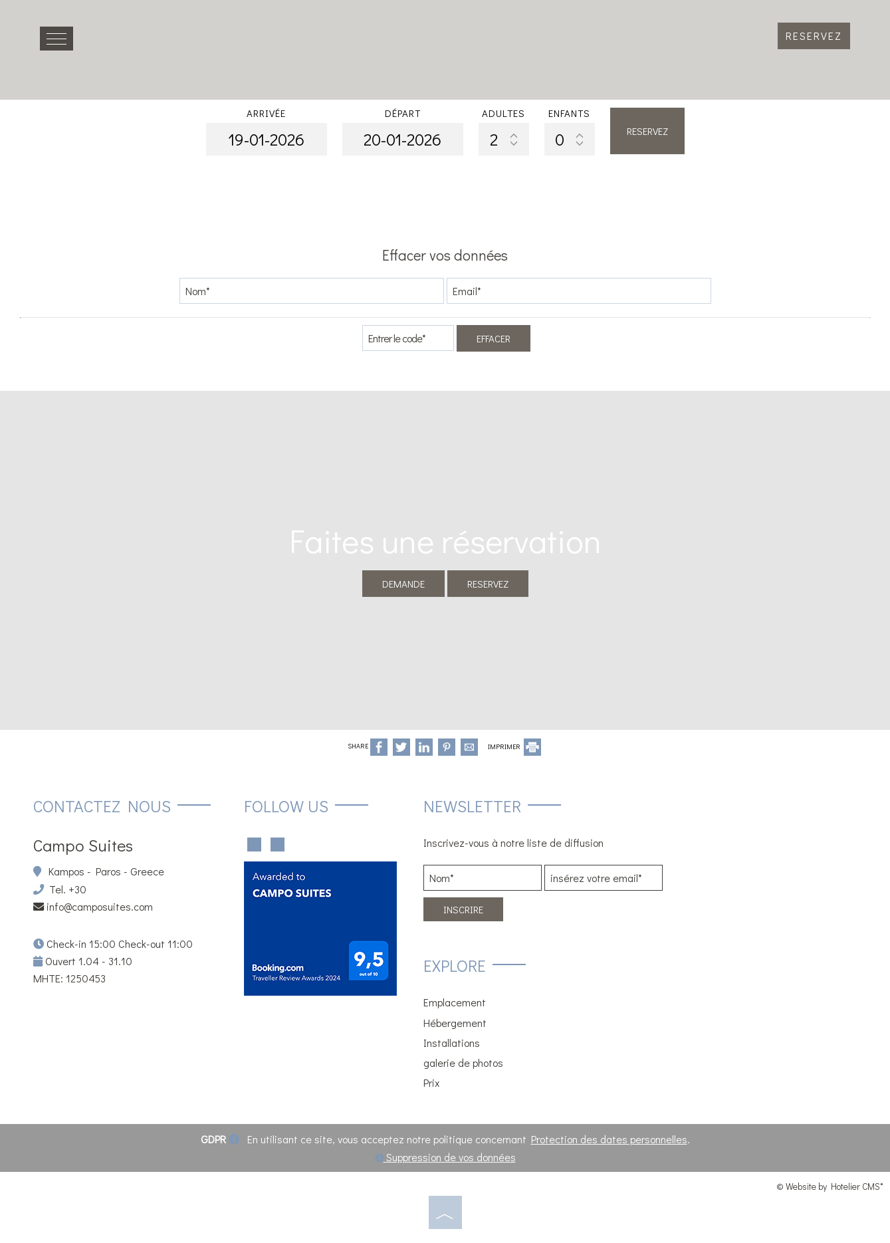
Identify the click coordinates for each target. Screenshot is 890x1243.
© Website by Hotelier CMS (828, 1186)
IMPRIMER (514, 746)
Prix (431, 1082)
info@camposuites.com (100, 906)
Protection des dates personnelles (609, 1139)
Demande (403, 583)
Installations (451, 1043)
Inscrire (463, 909)
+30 (77, 889)
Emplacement (454, 1002)
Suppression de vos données (445, 1157)
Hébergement (455, 1023)
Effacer (493, 338)
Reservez (814, 36)
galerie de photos (463, 1063)
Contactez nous (102, 806)
